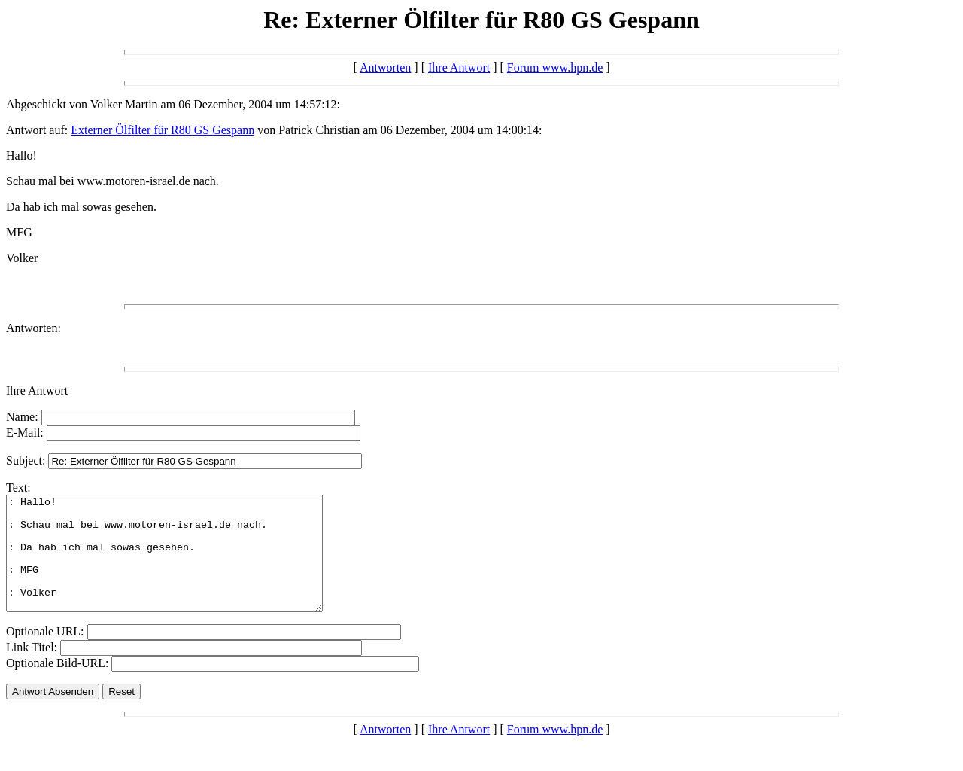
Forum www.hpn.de (555, 67)
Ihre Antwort (459, 67)
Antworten (385, 67)
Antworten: (33, 328)
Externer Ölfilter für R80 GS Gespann (162, 129)
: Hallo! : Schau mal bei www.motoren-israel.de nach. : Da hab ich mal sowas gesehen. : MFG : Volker (183, 565)
